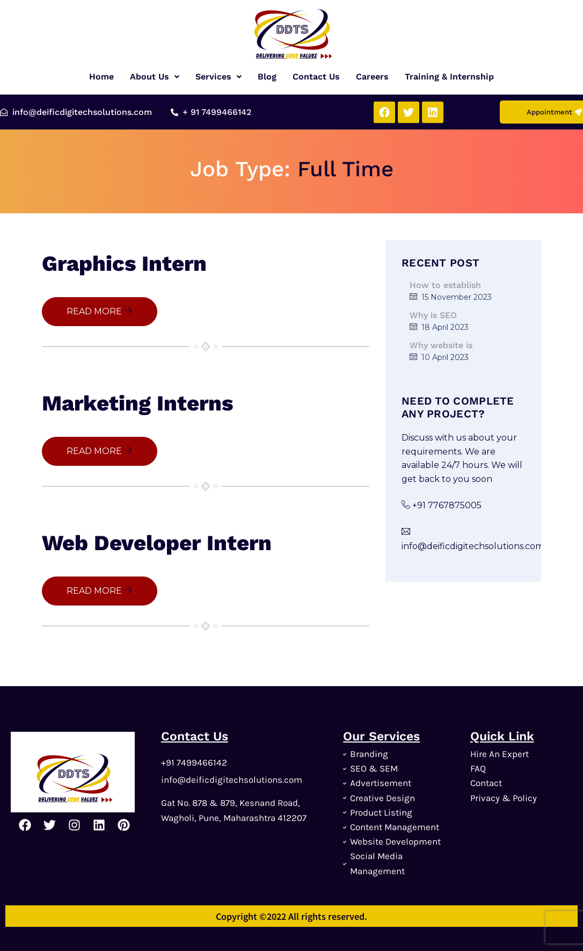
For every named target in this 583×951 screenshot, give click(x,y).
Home (101, 76)
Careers (372, 76)
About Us (154, 76)
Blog (267, 76)
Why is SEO (433, 315)
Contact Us (316, 76)
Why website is (441, 345)
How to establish (445, 285)
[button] (154, 76)
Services (218, 76)
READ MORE (100, 311)
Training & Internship (449, 76)
